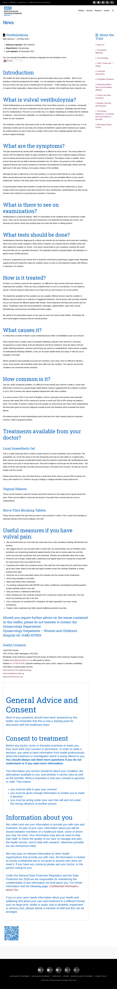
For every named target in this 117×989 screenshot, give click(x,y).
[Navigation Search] (112, 11)
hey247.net (22, 2)
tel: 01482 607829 (28, 635)
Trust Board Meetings (100, 51)
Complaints (56, 976)
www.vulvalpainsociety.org (13, 673)
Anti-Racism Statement (41, 976)
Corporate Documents (100, 72)
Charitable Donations (104, 79)
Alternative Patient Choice (103, 126)
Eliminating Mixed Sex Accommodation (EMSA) (103, 87)
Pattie (5, 2)
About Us (99, 45)
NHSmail (13, 2)
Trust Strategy (101, 58)
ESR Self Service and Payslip (39, 2)
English (8, 61)
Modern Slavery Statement (82, 976)
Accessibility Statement (20, 976)
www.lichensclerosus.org (13, 677)
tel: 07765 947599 (17, 663)
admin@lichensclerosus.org (21, 660)
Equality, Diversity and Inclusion (103, 104)
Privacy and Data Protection (103, 96)
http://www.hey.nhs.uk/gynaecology (17, 670)
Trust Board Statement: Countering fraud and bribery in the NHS (104, 115)
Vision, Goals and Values (103, 64)
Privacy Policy (101, 976)
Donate (66, 976)
